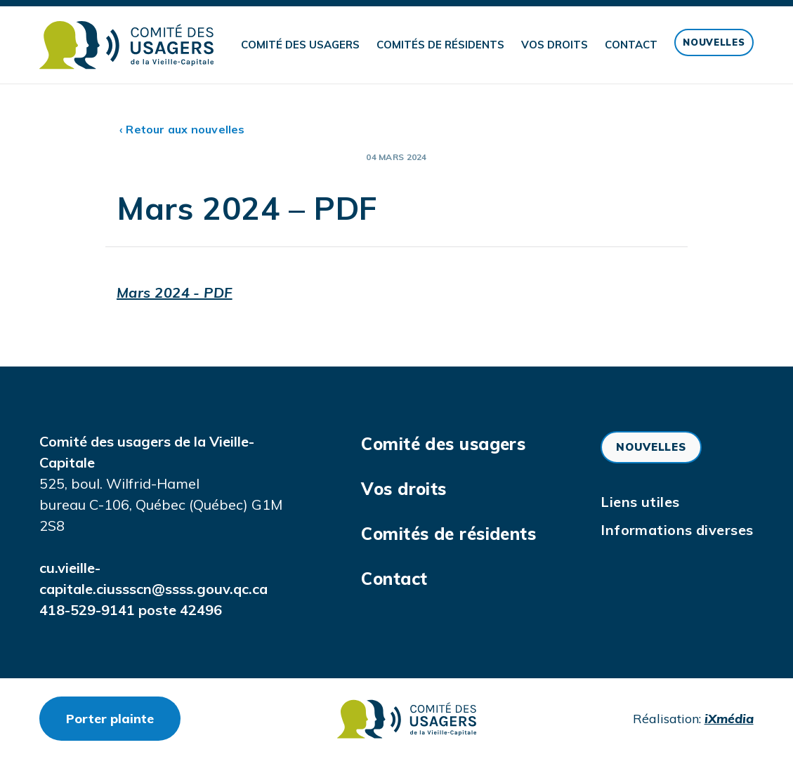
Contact (631, 44)
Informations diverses (677, 530)
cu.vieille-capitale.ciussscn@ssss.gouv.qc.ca (153, 578)
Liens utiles (640, 501)
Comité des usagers (300, 44)
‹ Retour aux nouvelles (182, 129)
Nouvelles (714, 42)
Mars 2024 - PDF (174, 292)
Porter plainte (123, 718)
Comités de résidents (440, 44)
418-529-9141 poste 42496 (130, 610)
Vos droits (554, 44)
